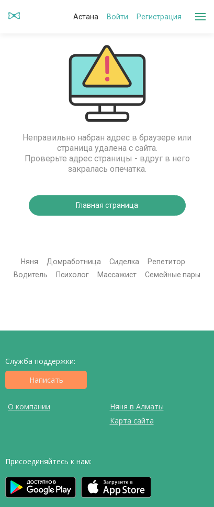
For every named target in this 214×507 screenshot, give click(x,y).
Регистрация (159, 17)
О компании (29, 406)
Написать (46, 380)
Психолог (72, 274)
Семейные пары (172, 274)
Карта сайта (132, 420)
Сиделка (124, 261)
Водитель (31, 274)
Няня (29, 261)
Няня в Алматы (137, 406)
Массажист (117, 274)
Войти (117, 17)
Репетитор (166, 261)
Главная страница (107, 205)
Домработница (74, 261)
